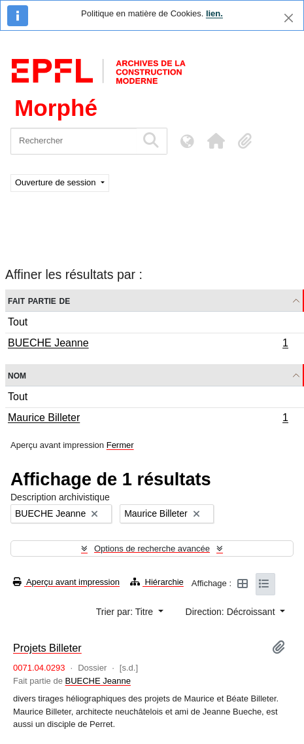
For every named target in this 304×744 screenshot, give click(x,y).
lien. (214, 13)
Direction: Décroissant (232, 611)
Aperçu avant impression (66, 582)
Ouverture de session (56, 182)
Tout (17, 321)
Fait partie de (39, 300)
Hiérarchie (157, 582)
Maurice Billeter (147, 419)
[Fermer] (288, 18)
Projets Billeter (47, 648)
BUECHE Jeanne (147, 344)
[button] (215, 141)
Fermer (120, 445)
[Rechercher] (73, 141)
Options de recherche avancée (152, 548)
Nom (17, 375)
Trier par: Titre (126, 611)
